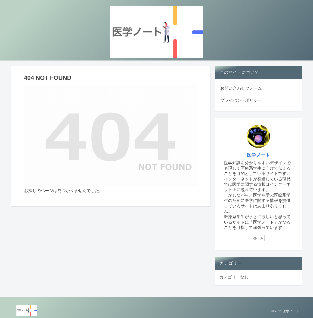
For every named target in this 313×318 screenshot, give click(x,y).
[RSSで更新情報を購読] (262, 238)
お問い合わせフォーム (241, 88)
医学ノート (258, 155)
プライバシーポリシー (241, 100)
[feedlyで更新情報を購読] (255, 238)
